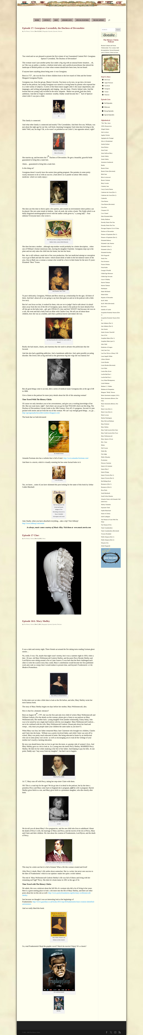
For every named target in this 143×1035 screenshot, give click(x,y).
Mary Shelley (104, 427)
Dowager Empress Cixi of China (110, 228)
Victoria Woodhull (106, 534)
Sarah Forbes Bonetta (107, 496)
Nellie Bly (104, 451)
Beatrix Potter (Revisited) (108, 171)
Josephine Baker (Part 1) (108, 338)
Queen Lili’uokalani (106, 466)
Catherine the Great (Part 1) (108, 192)
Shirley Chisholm (106, 504)
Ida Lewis (104, 306)
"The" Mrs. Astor (106, 123)
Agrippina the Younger (107, 138)
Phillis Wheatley (105, 457)
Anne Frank (104, 150)
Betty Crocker (105, 183)
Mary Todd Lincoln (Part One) (109, 430)
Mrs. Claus (104, 442)
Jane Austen (104, 329)
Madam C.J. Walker (106, 386)
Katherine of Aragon (106, 347)
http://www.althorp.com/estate (33, 523)
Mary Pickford (105, 424)
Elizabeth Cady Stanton (107, 243)
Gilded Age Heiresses (107, 273)
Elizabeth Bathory (106, 240)
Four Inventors (105, 261)
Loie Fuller (104, 368)
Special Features (82, 20)
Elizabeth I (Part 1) (106, 246)
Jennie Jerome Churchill (107, 332)
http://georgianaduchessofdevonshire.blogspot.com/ (41, 413)
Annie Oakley (105, 156)
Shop (56, 20)
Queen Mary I (105, 469)
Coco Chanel (104, 213)
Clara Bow (104, 207)
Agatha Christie (105, 135)
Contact (47, 20)
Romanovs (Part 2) (106, 487)
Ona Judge (104, 454)
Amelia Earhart (105, 144)
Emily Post (104, 258)
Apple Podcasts (109, 82)
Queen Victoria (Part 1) (107, 475)
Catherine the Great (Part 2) (108, 195)
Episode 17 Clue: (30, 535)
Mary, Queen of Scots (107, 439)
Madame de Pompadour (107, 389)
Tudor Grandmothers (107, 528)
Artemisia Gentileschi (107, 162)
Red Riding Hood (106, 481)
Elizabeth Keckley (106, 252)
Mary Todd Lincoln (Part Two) (109, 433)
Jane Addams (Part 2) (107, 326)
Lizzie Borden (105, 362)
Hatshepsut (104, 288)
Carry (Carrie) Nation (107, 189)
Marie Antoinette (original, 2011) (110, 395)
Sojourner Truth (105, 507)
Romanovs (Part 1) (106, 484)
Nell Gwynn (104, 448)
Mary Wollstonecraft (106, 436)
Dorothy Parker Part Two (108, 225)
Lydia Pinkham (105, 383)
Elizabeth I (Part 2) (106, 249)
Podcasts (60, 31)
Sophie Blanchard (106, 510)
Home (37, 20)
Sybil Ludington (105, 516)
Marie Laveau (105, 415)
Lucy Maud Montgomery (108, 380)
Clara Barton (104, 201)
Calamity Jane (105, 186)
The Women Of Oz (106, 525)
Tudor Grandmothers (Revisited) (110, 531)
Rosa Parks (104, 490)
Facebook (107, 85)
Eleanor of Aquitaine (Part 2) (109, 237)
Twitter (106, 91)
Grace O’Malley (105, 279)
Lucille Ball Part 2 (106, 377)
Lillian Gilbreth (105, 359)
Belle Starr (104, 174)
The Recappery (98, 20)
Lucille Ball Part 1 (106, 374)
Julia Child (104, 344)
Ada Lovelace (105, 132)
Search (118, 29)
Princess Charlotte (106, 463)
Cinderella (104, 198)
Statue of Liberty (105, 513)
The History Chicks (29, 31)
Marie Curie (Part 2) (106, 412)
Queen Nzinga (105, 472)
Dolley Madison (105, 219)
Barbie (103, 165)
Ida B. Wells (104, 300)
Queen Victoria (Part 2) (107, 478)
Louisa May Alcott (106, 371)
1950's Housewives (106, 126)
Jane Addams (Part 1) (107, 323)
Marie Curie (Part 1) (106, 409)
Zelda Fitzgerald (105, 546)
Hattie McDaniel (105, 291)
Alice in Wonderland (106, 141)
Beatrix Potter (105, 168)
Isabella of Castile (106, 309)
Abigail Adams (105, 129)
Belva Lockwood (105, 177)
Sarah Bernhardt (105, 493)
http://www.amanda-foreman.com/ (76, 458)
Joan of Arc (104, 335)
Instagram (107, 88)
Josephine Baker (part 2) (107, 341)
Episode (55, 31)
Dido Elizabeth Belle (107, 216)
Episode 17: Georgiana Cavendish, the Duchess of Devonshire (53, 28)
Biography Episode (47, 31)
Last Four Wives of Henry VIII (109, 353)
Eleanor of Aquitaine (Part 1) (109, 234)
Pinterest (107, 94)
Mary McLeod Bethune (107, 421)
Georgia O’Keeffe (106, 270)
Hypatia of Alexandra (107, 297)
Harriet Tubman (105, 282)
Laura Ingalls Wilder (106, 356)
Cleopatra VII (105, 210)
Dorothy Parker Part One (108, 222)
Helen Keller (104, 294)
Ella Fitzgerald (105, 255)
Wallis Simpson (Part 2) (107, 540)
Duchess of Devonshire (107, 231)
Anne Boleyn (104, 147)
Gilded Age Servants (106, 276)
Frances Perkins (105, 264)
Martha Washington (106, 418)
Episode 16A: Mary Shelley (36, 621)
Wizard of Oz (104, 543)
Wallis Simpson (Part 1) (107, 537)
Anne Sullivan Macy (106, 153)
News (44, 538)
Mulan (103, 445)
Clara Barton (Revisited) (107, 204)
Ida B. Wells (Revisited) (107, 303)
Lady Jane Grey (105, 350)
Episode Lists (67, 20)
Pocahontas (104, 460)
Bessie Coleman (105, 180)
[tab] (111, 103)
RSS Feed (107, 79)
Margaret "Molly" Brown (108, 392)
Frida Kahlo (104, 267)
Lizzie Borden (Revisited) (108, 365)
